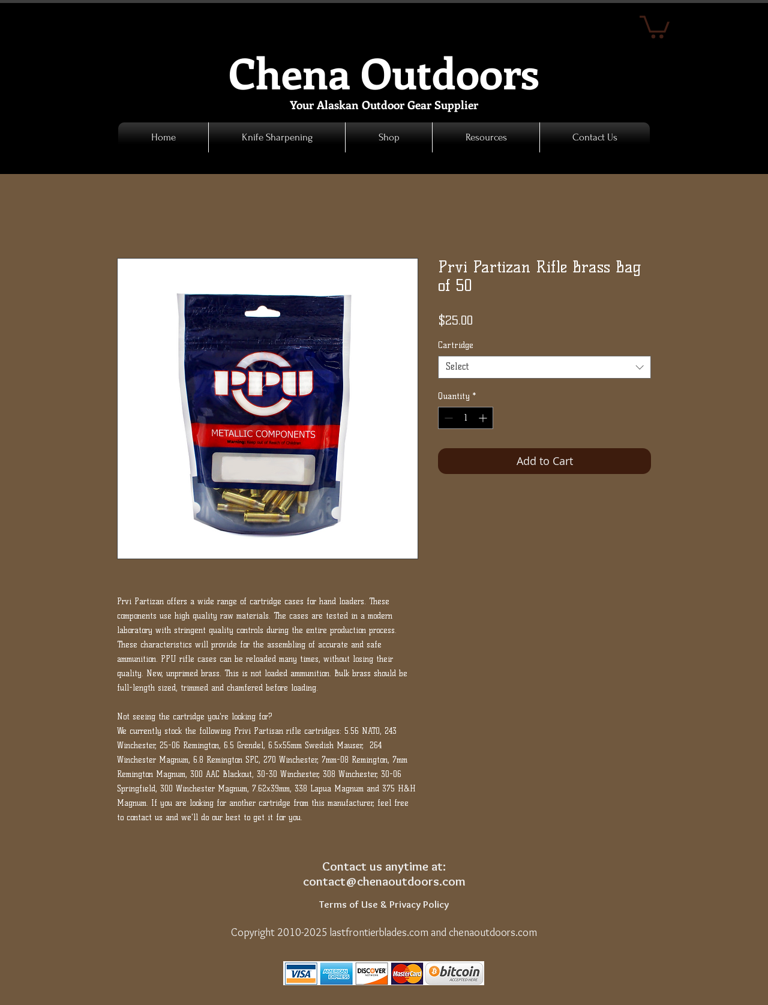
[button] (389, 137)
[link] (655, 25)
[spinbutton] (465, 417)
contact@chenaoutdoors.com (384, 881)
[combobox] (544, 367)
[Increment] (483, 417)
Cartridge (455, 345)
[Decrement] (447, 417)
